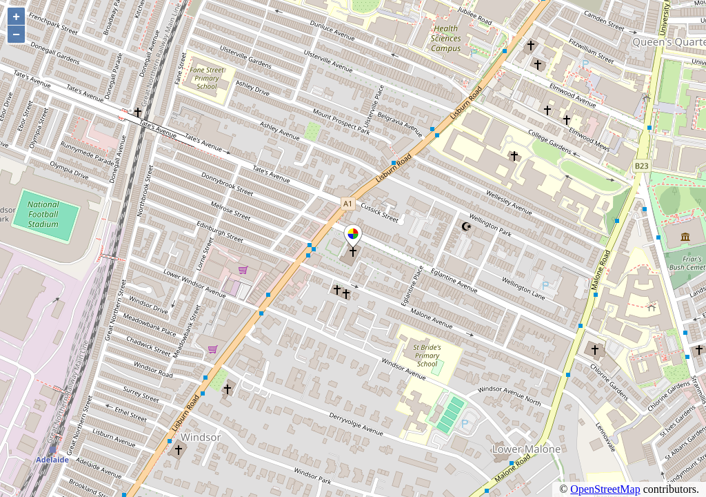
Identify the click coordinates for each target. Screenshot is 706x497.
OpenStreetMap (605, 489)
